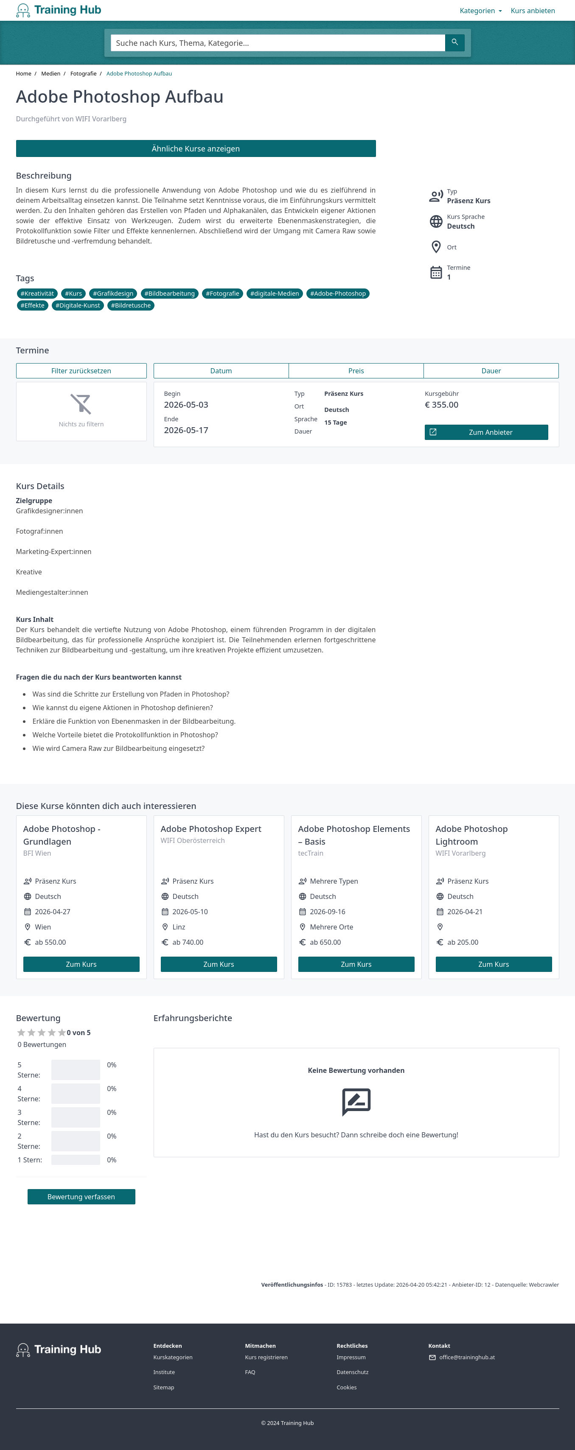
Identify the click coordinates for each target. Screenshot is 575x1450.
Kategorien (482, 10)
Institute (164, 1372)
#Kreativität (37, 293)
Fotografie (83, 73)
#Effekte (33, 305)
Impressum (351, 1357)
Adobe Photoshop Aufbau (139, 73)
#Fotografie (222, 293)
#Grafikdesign (113, 293)
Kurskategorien (173, 1357)
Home (23, 73)
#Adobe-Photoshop (338, 293)
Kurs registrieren (266, 1357)
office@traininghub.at (467, 1357)
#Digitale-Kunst (78, 305)
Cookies (347, 1387)
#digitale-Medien (274, 293)
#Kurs (73, 293)
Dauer (491, 370)
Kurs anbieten (533, 10)
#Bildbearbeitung (170, 293)
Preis (356, 370)
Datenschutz (353, 1372)
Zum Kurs (81, 964)
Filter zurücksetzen (81, 370)
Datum (221, 370)
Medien (50, 73)
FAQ (250, 1372)
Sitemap (164, 1387)
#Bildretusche (131, 305)
